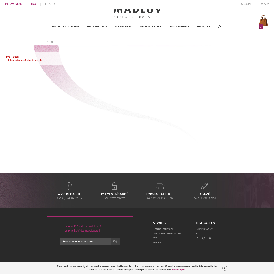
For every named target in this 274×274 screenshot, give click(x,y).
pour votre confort (114, 190)
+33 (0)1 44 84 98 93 (69, 190)
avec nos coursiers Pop (159, 190)
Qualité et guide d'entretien (167, 234)
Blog (33, 4)
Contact (265, 4)
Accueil (50, 41)
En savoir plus (178, 270)
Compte (245, 4)
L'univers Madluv (13, 4)
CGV (155, 238)
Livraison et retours (163, 229)
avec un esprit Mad (204, 190)
